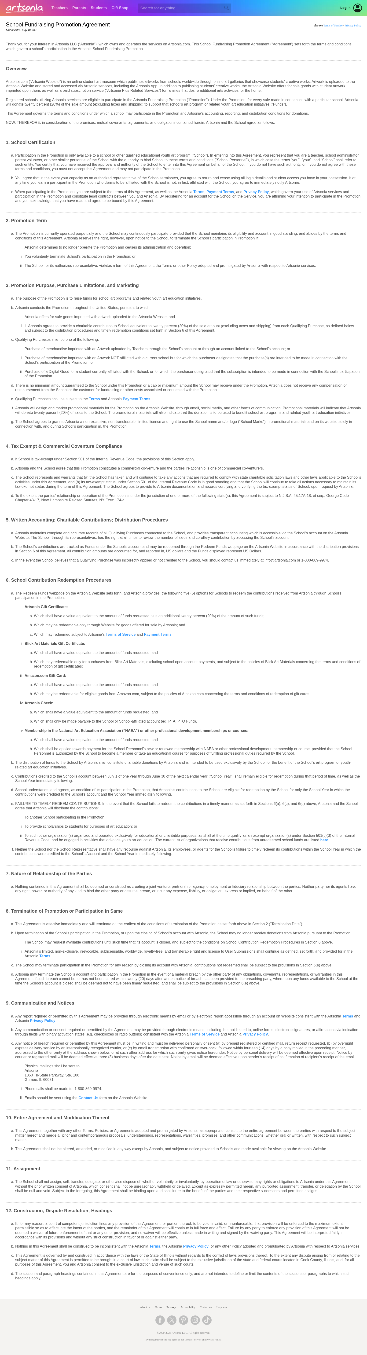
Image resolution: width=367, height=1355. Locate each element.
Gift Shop (119, 8)
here (324, 840)
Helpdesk (222, 1307)
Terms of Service (333, 25)
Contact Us (88, 1098)
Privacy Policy (353, 25)
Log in (345, 8)
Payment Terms (220, 192)
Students (99, 8)
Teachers (59, 8)
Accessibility (187, 1307)
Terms (198, 192)
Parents (79, 8)
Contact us (206, 1307)
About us (145, 1307)
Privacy (171, 1307)
